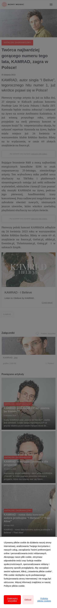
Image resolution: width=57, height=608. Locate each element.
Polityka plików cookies (44, 599)
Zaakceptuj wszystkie (12, 599)
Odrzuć (27, 600)
